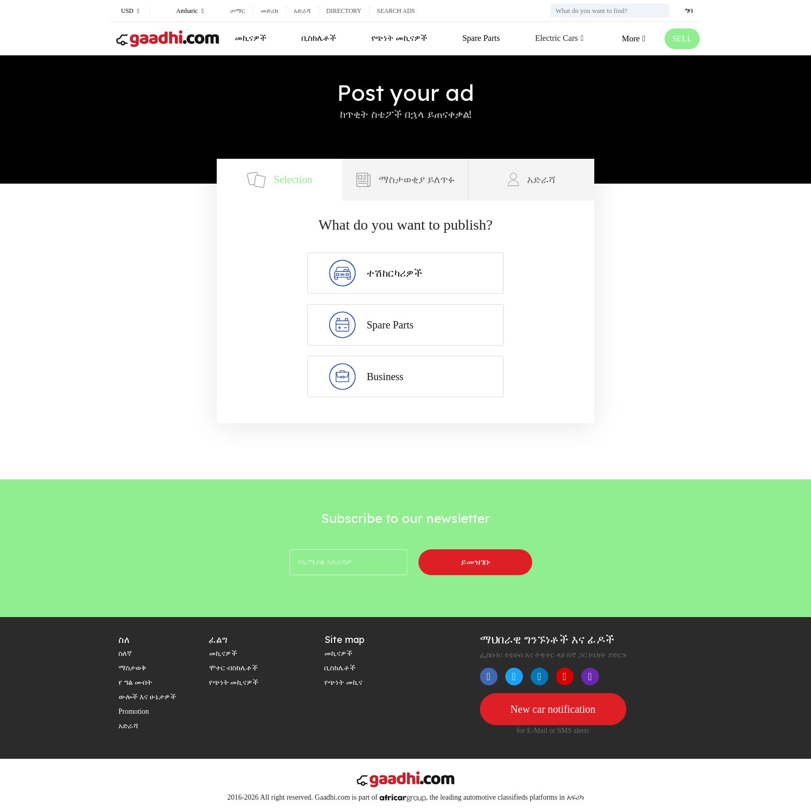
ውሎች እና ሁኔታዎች (147, 697)
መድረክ (269, 10)
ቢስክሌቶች (319, 38)
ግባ (689, 10)
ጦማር (237, 10)
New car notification (552, 709)
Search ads (396, 10)
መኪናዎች (250, 38)
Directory (344, 10)
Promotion (133, 711)
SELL (682, 38)
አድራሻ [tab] (531, 179)
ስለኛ (125, 653)
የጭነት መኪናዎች (399, 38)
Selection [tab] (279, 180)
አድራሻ (302, 10)
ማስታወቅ (132, 668)
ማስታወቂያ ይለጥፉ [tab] (405, 179)
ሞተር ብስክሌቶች (233, 668)
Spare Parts (481, 38)
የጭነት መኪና (343, 682)
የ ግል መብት (135, 682)
